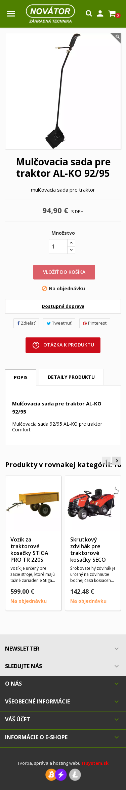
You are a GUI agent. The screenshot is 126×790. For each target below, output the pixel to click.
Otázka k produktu (63, 345)
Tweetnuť (59, 323)
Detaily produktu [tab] (71, 377)
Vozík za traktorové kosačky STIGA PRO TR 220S (29, 549)
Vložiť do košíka (64, 272)
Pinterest (95, 323)
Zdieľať (26, 323)
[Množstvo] (58, 246)
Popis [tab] (21, 377)
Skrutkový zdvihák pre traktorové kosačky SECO (88, 549)
